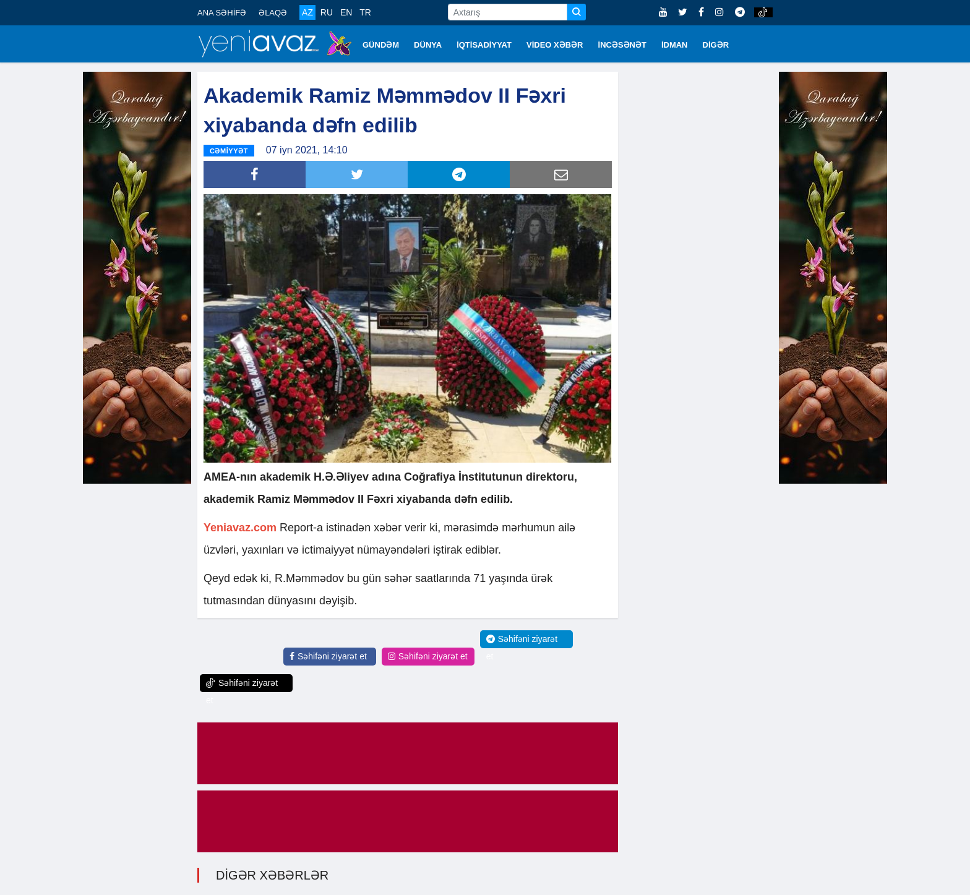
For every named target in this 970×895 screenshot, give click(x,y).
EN (346, 12)
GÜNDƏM (381, 44)
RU (326, 12)
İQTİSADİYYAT (484, 44)
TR (365, 12)
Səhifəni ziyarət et (328, 656)
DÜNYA (428, 44)
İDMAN (674, 44)
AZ (307, 12)
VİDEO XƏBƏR (554, 44)
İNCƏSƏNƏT (622, 44)
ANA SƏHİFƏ (221, 12)
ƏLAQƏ (273, 12)
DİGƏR (716, 44)
